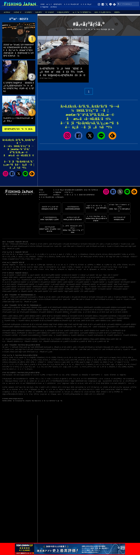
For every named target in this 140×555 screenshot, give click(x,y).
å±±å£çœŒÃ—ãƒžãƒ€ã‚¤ (87, 330)
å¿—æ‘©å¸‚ (34, 360)
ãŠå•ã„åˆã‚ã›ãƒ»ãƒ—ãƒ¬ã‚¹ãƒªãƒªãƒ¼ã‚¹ (80, 195)
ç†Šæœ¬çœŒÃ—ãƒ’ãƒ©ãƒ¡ (97, 339)
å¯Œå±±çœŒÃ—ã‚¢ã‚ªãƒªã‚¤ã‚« (108, 316)
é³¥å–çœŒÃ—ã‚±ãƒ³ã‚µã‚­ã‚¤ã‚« (63, 326)
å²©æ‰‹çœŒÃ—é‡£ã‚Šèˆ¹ (10, 291)
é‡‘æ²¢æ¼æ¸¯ (51, 264)
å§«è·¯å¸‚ (89, 357)
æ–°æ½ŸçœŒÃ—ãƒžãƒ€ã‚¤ (59, 316)
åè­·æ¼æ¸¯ (130, 383)
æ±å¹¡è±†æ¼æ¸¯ (15, 389)
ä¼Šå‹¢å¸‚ (5, 362)
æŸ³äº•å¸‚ (90, 367)
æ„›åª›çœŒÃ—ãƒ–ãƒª (101, 333)
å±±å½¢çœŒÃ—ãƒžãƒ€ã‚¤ (109, 307)
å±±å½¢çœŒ (32, 297)
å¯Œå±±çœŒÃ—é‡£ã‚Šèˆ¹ (120, 289)
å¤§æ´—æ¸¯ (53, 269)
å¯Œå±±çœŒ (91, 244)
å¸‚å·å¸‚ (22, 367)
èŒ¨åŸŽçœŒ (74, 244)
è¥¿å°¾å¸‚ (58, 364)
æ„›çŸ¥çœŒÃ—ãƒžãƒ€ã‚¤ (51, 320)
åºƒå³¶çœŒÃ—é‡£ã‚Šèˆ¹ (89, 284)
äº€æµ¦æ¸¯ (54, 394)
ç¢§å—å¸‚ (114, 364)
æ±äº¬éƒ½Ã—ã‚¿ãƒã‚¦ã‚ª (105, 312)
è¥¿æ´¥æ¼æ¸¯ (112, 269)
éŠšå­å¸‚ (33, 259)
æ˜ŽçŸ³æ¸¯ (23, 267)
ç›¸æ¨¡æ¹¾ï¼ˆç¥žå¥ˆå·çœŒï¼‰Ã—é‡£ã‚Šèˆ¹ (47, 277)
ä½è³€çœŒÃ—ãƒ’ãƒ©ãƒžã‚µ (128, 335)
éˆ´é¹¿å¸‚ (51, 364)
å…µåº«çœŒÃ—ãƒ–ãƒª (98, 324)
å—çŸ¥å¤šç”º (39, 362)
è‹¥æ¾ (86, 381)
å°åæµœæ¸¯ (104, 375)
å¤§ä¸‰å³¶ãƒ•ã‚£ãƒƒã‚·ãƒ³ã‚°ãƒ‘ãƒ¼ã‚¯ (13, 394)
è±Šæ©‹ (118, 389)
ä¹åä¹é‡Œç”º (98, 357)
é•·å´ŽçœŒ (115, 246)
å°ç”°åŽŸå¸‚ (67, 254)
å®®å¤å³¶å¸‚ (30, 362)
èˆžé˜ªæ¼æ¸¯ (57, 375)
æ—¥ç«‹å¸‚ (54, 254)
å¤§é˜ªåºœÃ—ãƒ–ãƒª (85, 324)
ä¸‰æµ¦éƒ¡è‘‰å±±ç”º (14, 259)
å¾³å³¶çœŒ (93, 246)
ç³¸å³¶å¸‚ (13, 256)
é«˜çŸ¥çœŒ (78, 246)
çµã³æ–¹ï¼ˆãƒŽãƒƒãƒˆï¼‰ (82, 12)
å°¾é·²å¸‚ (84, 367)
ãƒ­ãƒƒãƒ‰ (117, 12)
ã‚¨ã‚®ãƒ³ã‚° (28, 12)
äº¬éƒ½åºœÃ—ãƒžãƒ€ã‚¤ (41, 324)
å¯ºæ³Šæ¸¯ (70, 267)
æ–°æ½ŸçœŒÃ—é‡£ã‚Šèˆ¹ (105, 284)
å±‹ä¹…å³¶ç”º (48, 367)
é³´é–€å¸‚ (48, 357)
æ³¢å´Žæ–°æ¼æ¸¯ (119, 381)
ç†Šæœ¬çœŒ (123, 246)
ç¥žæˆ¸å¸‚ (130, 357)
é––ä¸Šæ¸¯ (48, 378)
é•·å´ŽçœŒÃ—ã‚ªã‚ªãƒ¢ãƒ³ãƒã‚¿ (62, 339)
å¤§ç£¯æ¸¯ (62, 389)
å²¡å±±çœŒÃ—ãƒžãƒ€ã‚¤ (127, 326)
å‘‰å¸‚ (19, 360)
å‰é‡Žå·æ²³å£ (99, 389)
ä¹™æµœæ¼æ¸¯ (79, 267)
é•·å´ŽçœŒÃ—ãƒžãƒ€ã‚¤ (30, 339)
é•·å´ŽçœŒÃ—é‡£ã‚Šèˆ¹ (105, 289)
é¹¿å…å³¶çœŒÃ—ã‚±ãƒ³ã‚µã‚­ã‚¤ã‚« (49, 341)
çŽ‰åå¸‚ (77, 367)
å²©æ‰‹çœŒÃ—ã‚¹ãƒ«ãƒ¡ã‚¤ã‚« (11, 307)
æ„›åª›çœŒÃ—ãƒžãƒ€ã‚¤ (87, 333)
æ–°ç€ (48, 4)
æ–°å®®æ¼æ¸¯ (126, 389)
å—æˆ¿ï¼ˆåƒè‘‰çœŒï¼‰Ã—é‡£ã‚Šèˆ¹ (78, 279)
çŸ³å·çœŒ (99, 244)
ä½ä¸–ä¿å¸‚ (126, 360)
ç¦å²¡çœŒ (108, 246)
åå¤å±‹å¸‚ (25, 360)
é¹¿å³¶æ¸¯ (43, 375)
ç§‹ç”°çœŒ (31, 347)
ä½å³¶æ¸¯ (16, 267)
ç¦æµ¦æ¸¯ (63, 267)
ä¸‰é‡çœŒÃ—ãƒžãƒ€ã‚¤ (98, 320)
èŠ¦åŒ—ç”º (106, 362)
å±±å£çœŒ (54, 246)
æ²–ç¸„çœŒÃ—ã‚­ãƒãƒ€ (102, 341)
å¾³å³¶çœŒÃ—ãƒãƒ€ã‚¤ (24, 333)
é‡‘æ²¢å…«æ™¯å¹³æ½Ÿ (100, 267)
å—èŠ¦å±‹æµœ (7, 381)
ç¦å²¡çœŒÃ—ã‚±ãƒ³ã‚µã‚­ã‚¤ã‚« (94, 335)
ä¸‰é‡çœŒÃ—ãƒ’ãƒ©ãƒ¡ (114, 320)
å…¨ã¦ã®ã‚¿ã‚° (86, 4)
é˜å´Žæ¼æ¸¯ (21, 264)
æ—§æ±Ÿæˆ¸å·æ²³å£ (67, 378)
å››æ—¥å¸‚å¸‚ (61, 360)
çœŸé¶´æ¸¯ (91, 264)
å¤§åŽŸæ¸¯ (12, 264)
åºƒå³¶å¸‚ (58, 256)
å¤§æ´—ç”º (89, 362)
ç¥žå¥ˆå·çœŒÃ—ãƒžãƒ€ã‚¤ (27, 316)
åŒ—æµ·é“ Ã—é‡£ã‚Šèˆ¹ (89, 286)
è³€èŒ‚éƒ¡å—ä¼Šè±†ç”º (129, 256)
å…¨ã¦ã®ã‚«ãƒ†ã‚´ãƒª (71, 4)
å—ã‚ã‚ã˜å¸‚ (20, 369)
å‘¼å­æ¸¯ (5, 383)
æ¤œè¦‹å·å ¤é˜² (14, 387)
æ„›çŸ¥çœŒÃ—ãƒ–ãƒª (37, 320)
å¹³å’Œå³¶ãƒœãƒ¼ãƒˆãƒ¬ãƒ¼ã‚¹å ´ (60, 381)
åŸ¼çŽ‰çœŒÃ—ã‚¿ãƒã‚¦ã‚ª (11, 312)
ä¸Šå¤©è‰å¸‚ (98, 362)
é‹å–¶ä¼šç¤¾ (58, 197)
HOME (42, 4)
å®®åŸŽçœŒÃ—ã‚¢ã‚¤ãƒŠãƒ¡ (92, 307)
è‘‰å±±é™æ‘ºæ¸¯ (44, 269)
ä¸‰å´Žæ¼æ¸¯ (59, 392)
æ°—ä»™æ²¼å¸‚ (14, 367)
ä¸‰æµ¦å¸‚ (27, 254)
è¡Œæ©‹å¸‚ (91, 364)
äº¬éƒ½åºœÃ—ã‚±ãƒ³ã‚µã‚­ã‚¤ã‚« (11, 324)
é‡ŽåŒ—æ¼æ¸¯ (35, 381)
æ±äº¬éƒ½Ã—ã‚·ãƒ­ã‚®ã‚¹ (120, 312)
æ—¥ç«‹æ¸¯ (81, 383)
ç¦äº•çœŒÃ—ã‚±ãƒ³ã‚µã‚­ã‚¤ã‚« (71, 318)
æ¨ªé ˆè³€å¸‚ (6, 254)
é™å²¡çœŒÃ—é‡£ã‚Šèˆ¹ (98, 282)
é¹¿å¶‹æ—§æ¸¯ (41, 264)
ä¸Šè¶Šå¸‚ (124, 367)
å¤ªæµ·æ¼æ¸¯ (62, 269)
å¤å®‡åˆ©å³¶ (99, 394)
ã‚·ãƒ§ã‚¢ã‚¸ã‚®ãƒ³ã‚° (63, 12)
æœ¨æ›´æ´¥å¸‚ (82, 357)
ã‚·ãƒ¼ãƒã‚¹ (18, 12)
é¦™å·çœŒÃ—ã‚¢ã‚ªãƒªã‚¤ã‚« (56, 333)
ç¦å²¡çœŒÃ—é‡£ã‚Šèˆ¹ (113, 282)
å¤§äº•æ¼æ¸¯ (72, 269)
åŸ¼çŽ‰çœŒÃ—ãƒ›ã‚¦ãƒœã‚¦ (28, 312)
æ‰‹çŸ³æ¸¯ (132, 264)
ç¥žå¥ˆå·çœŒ (47, 244)
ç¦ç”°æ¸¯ (41, 378)
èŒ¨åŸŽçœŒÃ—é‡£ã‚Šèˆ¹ (128, 282)
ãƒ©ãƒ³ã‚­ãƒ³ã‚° (57, 4)
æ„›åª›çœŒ (101, 246)
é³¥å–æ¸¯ (5, 389)
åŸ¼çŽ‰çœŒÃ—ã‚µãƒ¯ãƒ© (118, 309)
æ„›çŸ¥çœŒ (114, 244)
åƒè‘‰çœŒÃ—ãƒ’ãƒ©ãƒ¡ (60, 312)
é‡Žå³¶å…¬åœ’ (33, 378)
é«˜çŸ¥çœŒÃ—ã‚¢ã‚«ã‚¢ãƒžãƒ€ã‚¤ (29, 335)
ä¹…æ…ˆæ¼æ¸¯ (61, 264)
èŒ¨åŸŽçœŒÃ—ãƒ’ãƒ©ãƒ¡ (102, 309)
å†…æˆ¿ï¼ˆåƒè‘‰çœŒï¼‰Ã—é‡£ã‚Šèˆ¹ (14, 282)
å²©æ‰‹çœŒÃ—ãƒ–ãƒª (45, 307)
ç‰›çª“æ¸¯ (119, 387)
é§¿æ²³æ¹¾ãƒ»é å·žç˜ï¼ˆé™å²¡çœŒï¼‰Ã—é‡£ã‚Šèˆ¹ (19, 279)
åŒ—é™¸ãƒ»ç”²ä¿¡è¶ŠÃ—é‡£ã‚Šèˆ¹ (51, 275)
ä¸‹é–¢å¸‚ (66, 357)
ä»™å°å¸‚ (84, 364)
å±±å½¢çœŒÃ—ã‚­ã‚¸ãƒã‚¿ (10, 309)
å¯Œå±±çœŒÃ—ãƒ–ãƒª (124, 316)
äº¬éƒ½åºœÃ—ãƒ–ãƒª (27, 324)
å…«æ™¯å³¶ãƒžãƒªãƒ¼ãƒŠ (28, 383)
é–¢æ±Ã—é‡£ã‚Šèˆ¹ (8, 275)
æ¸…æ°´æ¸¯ (77, 378)
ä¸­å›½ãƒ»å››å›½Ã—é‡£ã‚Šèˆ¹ (70, 275)
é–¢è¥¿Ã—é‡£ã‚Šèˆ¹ (22, 275)
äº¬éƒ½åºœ (31, 246)
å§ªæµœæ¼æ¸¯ (95, 269)
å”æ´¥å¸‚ (118, 360)
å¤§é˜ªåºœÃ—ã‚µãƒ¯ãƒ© (71, 324)
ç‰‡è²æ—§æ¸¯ (123, 267)
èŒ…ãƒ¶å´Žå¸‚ (21, 362)
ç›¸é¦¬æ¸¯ (101, 378)
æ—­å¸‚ (46, 256)
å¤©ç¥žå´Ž (121, 383)
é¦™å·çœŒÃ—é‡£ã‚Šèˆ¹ (56, 291)
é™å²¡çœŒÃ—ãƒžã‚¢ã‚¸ (23, 320)
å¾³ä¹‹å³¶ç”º (6, 367)
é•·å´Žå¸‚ (16, 357)
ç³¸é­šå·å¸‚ (71, 367)
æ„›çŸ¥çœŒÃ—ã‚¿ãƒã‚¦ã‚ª (68, 320)
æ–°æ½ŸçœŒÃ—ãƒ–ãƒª (75, 316)
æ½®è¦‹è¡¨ (54, 7)
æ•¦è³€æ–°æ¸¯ (82, 387)
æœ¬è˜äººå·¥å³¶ (63, 394)
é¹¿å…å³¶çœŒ (7, 248)
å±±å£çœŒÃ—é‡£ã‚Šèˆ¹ (105, 286)
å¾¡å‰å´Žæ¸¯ (34, 387)
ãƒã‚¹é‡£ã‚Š (49, 12)
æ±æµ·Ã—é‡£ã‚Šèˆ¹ (34, 275)
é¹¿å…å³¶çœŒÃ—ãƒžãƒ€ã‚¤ (11, 341)
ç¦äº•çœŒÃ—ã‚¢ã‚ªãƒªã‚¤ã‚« (105, 318)
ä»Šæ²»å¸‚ (57, 362)
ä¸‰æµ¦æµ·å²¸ (130, 378)
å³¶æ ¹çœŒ (70, 246)
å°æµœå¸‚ (19, 256)
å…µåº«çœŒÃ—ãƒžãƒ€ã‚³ (129, 324)
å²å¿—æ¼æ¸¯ (7, 267)
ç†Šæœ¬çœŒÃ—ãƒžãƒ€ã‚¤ (81, 339)
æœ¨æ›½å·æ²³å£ (15, 383)
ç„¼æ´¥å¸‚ (33, 364)
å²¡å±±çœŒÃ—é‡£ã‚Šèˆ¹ (9, 289)
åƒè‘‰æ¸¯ (14, 392)
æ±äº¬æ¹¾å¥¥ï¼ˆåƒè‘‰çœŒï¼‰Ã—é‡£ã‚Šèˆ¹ (42, 282)
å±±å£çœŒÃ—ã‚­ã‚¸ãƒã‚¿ (104, 330)
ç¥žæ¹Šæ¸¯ (5, 264)
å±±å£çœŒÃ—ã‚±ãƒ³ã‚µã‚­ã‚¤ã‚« (69, 330)
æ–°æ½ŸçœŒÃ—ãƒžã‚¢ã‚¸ (90, 316)
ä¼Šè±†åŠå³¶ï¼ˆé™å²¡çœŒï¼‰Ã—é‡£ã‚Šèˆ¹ (51, 279)
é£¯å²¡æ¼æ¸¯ (82, 264)
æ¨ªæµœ (49, 375)
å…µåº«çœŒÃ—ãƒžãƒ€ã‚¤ (113, 324)
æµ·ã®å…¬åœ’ (24, 387)
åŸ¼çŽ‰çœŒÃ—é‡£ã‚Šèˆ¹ (122, 286)
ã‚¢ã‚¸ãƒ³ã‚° (38, 12)
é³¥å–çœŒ (62, 246)
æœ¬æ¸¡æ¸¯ (126, 387)
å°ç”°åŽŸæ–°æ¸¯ (72, 264)
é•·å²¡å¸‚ (23, 259)
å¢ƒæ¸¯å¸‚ (39, 259)
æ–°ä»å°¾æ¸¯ (29, 394)
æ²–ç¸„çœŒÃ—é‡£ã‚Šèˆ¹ (9, 286)
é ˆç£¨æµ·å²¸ (55, 378)
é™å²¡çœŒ (122, 244)
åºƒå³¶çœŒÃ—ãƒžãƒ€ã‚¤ (24, 330)
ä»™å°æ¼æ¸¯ (53, 389)
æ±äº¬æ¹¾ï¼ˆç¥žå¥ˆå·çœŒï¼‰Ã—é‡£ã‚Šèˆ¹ (101, 277)
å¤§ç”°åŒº (112, 256)
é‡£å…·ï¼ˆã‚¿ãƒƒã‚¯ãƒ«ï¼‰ (102, 12)
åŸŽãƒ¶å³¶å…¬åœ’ (41, 392)
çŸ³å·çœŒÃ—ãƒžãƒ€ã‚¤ (54, 318)
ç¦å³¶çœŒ (31, 244)
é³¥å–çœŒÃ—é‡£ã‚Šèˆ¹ (73, 286)
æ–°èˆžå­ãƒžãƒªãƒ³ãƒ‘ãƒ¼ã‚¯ (89, 378)
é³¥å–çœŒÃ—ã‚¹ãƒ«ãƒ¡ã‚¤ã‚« (97, 326)
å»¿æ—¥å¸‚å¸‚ (28, 367)
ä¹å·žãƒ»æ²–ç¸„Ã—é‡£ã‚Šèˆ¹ (87, 275)
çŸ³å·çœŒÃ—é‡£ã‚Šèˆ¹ (87, 291)
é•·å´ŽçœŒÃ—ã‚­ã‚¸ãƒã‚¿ (45, 339)
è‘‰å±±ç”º (134, 364)
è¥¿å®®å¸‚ (130, 367)
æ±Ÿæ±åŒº (65, 256)
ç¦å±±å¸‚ (94, 360)
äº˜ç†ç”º (15, 364)
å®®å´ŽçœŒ (31, 352)
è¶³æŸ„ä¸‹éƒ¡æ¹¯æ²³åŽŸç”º (91, 256)
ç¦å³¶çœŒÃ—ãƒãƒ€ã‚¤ (56, 309)
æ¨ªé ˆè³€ (90, 387)
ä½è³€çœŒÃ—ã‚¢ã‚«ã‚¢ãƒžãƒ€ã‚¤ (12, 339)
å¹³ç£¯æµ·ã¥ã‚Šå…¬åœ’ (70, 387)
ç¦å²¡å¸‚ (25, 256)
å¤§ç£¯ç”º (120, 362)
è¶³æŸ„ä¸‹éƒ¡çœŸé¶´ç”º (115, 254)
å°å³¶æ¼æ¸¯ (30, 392)
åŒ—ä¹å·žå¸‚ (6, 256)
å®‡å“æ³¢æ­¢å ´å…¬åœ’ (103, 392)
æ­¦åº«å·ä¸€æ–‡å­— (72, 389)
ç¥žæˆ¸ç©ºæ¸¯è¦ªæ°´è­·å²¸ (85, 389)
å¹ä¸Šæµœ (50, 392)
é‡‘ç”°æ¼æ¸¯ (89, 267)
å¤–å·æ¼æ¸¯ (24, 269)
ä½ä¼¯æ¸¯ (25, 389)
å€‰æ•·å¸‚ (30, 369)
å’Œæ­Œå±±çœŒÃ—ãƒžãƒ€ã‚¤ (11, 326)
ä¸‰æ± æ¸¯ (107, 378)
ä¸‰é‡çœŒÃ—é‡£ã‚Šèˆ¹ (57, 286)
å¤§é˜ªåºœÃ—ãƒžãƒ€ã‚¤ (56, 324)
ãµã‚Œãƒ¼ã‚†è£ (51, 383)
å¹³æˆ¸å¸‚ (119, 357)
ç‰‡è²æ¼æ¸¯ (24, 381)
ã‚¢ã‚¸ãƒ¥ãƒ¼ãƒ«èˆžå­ (22, 378)
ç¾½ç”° (59, 383)
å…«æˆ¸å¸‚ (97, 364)
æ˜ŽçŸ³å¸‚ (132, 254)
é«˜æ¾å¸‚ (127, 364)
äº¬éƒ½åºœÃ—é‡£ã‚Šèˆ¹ (25, 286)
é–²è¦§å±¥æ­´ (44, 7)
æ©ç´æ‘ (71, 364)
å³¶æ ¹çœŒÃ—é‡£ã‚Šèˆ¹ (41, 291)
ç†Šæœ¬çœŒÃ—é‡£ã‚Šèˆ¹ (56, 289)
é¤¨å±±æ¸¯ (92, 392)
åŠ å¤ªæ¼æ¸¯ (114, 375)
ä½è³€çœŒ (125, 299)
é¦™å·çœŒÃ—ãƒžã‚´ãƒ (73, 333)
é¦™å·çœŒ (85, 246)
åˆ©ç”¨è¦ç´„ (69, 192)
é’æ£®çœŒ (14, 347)
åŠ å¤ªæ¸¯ (125, 264)
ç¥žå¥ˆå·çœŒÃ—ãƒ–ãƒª (43, 316)
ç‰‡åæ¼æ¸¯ (83, 269)
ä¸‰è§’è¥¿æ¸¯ (6, 392)
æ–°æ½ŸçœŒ (82, 244)
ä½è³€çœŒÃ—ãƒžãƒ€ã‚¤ (112, 335)
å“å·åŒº (79, 256)
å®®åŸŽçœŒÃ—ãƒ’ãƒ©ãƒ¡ (60, 307)
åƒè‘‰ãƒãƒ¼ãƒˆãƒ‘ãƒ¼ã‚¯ (102, 383)
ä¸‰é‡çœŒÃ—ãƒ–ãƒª (83, 320)
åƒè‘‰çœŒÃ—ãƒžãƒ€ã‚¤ (45, 312)
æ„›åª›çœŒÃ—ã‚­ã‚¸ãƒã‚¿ (115, 333)
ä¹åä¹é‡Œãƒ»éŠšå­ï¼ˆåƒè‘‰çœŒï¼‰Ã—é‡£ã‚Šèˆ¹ (109, 279)
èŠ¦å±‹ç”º (78, 364)
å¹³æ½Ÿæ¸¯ (15, 269)
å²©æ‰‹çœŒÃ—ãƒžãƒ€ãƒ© (29, 307)
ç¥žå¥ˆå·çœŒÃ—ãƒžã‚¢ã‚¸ (10, 316)
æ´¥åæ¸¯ (44, 389)
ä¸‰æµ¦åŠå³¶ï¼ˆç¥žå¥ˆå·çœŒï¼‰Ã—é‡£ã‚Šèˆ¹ (17, 277)
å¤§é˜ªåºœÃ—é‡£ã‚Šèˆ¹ (121, 284)
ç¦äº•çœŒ (106, 244)
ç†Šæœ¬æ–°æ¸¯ (79, 392)
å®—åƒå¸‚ (13, 254)
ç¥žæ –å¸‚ (119, 256)
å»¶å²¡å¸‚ (14, 360)
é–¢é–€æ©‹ (114, 383)
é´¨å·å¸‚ (47, 254)
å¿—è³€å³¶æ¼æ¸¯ (117, 392)
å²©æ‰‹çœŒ (14, 244)
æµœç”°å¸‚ (83, 362)
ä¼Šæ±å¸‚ (125, 254)
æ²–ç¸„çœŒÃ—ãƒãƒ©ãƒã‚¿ (85, 341)
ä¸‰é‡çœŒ (130, 244)
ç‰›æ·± (86, 392)
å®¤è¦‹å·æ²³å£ (57, 387)
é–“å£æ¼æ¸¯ (32, 264)
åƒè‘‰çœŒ (65, 244)
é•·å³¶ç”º (104, 360)
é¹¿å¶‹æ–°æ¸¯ (109, 264)
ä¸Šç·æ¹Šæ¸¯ (117, 264)
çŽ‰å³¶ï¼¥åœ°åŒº (131, 381)
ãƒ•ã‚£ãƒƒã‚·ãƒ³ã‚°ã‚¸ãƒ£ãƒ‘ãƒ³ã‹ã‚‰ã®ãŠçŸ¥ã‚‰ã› (82, 190)
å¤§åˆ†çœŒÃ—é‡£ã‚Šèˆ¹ (72, 291)
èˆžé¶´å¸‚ (107, 364)
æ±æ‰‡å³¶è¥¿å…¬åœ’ (118, 378)
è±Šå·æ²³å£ (89, 383)
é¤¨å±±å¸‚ (105, 254)
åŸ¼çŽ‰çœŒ (57, 244)
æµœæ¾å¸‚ (23, 357)
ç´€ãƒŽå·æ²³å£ (89, 394)
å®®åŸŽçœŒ (23, 244)
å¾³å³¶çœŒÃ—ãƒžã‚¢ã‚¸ (9, 333)
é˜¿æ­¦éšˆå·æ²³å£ (45, 387)
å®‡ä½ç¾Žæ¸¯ (39, 267)
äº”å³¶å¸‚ (76, 362)
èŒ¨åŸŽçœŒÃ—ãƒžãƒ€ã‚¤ (72, 309)
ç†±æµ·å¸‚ (72, 256)
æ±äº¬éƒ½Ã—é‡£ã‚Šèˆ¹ (9, 284)
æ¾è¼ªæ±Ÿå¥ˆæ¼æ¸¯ (51, 267)
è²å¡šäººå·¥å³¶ (94, 375)
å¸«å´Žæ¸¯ (5, 387)
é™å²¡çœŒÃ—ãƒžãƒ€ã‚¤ (122, 318)
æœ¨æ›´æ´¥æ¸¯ (110, 389)
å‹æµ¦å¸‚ (60, 254)
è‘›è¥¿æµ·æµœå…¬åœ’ (9, 378)
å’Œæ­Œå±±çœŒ (23, 246)
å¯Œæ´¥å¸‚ (92, 254)
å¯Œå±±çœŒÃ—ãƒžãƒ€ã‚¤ (10, 318)
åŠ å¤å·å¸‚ (97, 367)
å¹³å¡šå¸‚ (27, 259)
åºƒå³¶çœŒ (39, 246)
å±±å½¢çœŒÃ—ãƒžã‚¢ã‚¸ (124, 307)
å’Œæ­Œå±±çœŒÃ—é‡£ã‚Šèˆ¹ (26, 284)
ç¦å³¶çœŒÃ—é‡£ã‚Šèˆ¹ (26, 291)
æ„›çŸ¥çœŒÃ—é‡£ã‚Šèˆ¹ (74, 284)
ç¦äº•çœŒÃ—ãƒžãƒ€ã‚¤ (88, 318)
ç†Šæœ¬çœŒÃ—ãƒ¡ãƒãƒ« (113, 339)
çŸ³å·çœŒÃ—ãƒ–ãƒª (24, 318)
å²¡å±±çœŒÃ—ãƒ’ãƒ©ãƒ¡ (9, 330)
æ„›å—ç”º (113, 362)
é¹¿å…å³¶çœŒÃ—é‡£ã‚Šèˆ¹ (88, 289)
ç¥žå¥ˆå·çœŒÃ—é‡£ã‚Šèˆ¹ (65, 282)
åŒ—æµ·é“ (6, 244)
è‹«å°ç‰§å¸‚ (63, 367)
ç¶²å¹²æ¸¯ (37, 394)
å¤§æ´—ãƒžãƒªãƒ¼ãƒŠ (77, 381)
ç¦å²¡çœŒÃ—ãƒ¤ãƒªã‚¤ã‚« (77, 335)
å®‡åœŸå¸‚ (112, 367)
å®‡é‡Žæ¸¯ (85, 375)
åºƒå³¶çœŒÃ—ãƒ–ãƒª (53, 330)
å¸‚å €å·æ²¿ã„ (7, 269)
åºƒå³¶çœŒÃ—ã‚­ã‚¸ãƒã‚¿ (39, 330)
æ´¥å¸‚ (100, 360)
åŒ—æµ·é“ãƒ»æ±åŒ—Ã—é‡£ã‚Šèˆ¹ (107, 275)
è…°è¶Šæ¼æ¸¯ (99, 264)
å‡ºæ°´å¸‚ (12, 369)
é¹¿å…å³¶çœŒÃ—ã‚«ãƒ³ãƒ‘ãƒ (29, 341)
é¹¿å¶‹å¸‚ (42, 254)
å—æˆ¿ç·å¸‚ (75, 254)
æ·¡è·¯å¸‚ (106, 357)
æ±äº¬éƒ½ (39, 244)
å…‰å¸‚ (103, 364)
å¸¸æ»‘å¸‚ (67, 360)
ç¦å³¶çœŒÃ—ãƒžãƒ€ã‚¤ (26, 309)
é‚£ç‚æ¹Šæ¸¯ (34, 269)
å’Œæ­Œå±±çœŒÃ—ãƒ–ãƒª (45, 326)
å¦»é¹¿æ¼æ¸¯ (69, 392)
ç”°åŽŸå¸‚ (21, 364)
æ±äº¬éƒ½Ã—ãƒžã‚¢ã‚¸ (90, 312)
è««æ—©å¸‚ (5, 369)
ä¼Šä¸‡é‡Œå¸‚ (13, 362)
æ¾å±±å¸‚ (88, 360)
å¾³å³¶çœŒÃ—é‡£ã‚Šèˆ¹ (72, 289)
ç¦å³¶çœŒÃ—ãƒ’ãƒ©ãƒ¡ (41, 309)
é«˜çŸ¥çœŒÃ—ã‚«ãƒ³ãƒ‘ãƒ (10, 335)
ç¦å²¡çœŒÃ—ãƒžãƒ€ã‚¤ (61, 335)
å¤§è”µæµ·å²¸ (93, 381)
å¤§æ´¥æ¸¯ (123, 375)
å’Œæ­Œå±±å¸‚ (84, 254)
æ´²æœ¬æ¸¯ (21, 392)
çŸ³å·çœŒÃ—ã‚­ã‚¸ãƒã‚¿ (39, 318)
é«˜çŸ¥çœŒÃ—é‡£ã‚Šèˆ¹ (40, 289)
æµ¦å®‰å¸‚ (134, 360)
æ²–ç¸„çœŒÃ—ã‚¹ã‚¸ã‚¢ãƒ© (68, 341)
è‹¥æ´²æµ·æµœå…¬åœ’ (9, 375)
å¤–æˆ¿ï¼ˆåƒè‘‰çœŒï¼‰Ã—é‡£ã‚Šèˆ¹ (73, 277)
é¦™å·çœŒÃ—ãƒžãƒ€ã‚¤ (40, 333)
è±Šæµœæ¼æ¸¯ (76, 375)
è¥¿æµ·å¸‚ (120, 364)
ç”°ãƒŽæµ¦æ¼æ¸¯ (34, 389)
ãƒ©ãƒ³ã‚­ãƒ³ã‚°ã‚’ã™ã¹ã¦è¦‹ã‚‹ (18, 129)
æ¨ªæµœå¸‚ (20, 254)
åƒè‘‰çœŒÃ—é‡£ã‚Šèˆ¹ (82, 282)
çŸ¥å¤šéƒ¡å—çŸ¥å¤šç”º (36, 256)
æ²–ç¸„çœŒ (16, 248)
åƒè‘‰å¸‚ (39, 364)
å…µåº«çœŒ (13, 246)
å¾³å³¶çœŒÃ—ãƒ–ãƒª (119, 330)
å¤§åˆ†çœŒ (132, 246)
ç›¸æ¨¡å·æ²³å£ (46, 381)
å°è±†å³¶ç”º (53, 360)
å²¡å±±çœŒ (46, 246)
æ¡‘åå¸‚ (36, 367)
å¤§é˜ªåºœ (5, 246)
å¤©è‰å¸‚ (70, 362)
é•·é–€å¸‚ (126, 362)
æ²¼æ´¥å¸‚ (99, 254)
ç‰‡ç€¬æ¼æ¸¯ (45, 394)
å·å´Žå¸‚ (118, 367)
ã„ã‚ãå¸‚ (6, 364)
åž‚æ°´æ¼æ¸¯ (98, 387)
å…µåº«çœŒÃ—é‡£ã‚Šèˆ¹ (58, 284)
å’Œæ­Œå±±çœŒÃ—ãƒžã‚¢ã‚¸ (28, 326)
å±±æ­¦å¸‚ (4, 259)
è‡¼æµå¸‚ (46, 364)
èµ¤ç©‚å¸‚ (55, 367)
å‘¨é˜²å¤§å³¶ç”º (31, 357)
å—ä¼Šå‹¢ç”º (49, 362)
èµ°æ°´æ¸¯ (30, 267)
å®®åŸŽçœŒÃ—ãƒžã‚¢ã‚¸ (75, 307)
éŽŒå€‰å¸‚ (52, 256)
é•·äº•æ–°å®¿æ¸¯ (113, 267)
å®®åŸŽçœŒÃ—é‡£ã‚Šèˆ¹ (41, 286)
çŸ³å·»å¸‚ (124, 357)
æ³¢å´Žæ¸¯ (104, 269)
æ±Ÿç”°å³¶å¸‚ (74, 360)
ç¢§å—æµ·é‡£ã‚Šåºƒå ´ (105, 381)
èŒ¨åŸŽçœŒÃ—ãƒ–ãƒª (87, 309)
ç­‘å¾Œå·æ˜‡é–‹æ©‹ (109, 387)
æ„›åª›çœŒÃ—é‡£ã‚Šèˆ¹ (25, 289)
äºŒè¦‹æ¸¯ (16, 381)
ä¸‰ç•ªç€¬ (36, 375)
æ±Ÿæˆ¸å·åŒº (103, 256)
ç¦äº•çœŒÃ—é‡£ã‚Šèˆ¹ (43, 284)
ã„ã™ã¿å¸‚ (35, 254)
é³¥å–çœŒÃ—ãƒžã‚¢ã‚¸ (80, 326)
